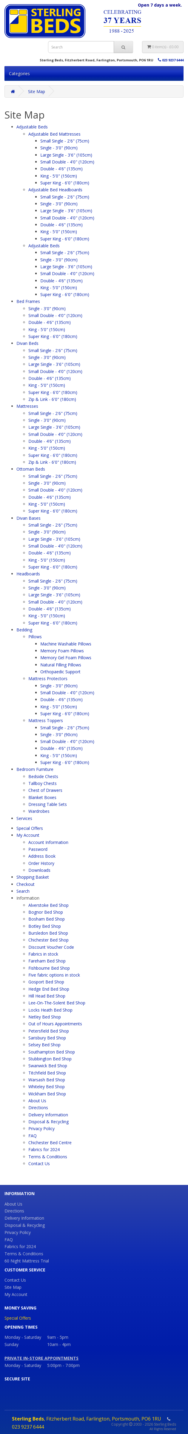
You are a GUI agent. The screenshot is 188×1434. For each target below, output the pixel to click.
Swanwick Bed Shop (47, 1065)
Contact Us (39, 1163)
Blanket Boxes (42, 797)
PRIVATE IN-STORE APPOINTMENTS (41, 1358)
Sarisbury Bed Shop (47, 1038)
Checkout (25, 884)
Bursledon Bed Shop (48, 933)
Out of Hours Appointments (55, 1024)
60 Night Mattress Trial (26, 1261)
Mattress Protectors (47, 678)
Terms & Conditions (47, 1156)
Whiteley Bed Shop (46, 1086)
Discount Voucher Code (51, 947)
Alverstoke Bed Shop (48, 905)
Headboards (28, 574)
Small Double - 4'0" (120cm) (67, 162)
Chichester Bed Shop (48, 940)
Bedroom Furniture (34, 769)
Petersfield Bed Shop (48, 1031)
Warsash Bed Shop (46, 1080)
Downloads (39, 870)
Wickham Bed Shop (47, 1094)
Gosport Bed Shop (46, 982)
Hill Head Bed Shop (46, 996)
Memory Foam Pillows (62, 651)
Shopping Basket (32, 877)
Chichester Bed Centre (50, 1142)
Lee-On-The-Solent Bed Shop (56, 1003)
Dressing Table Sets (47, 804)
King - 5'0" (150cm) (58, 176)
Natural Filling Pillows (60, 665)
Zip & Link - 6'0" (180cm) (52, 399)
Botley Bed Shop (44, 926)
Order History (41, 863)
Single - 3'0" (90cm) (59, 148)
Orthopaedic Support (60, 671)
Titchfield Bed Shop (47, 1073)
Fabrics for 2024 (44, 1149)
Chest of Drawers (45, 790)
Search (23, 891)
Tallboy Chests (42, 783)
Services (24, 818)
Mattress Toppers (45, 720)
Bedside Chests (43, 776)
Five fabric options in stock (54, 975)
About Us (37, 1100)
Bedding (24, 630)
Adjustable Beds (32, 127)
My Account (27, 835)
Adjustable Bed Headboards (55, 189)
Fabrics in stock (43, 954)
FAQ (32, 1136)
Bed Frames (28, 301)
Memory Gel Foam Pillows (65, 657)
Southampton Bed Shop (51, 1052)
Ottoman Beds (30, 469)
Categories (19, 73)
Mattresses (27, 406)
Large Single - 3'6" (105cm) (66, 155)
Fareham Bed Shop (47, 961)
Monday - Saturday (22, 1365)
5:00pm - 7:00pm (63, 1365)
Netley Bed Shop (44, 1017)
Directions (38, 1107)
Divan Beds (27, 343)
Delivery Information (48, 1115)
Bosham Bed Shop (46, 919)
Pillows (35, 636)
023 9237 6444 (171, 60)
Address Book (42, 856)
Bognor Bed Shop (45, 912)
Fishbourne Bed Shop (49, 968)
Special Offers (29, 828)
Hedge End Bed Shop (48, 989)
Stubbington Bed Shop (50, 1059)
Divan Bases (28, 518)
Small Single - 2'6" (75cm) (64, 141)
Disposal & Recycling (48, 1121)
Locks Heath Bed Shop (50, 1010)
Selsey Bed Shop (44, 1045)
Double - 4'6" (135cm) (61, 169)
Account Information (48, 842)
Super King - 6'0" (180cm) (64, 183)
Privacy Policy (41, 1128)
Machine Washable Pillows (65, 644)
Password (37, 849)
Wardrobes (39, 811)
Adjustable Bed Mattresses (54, 134)
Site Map (36, 91)
